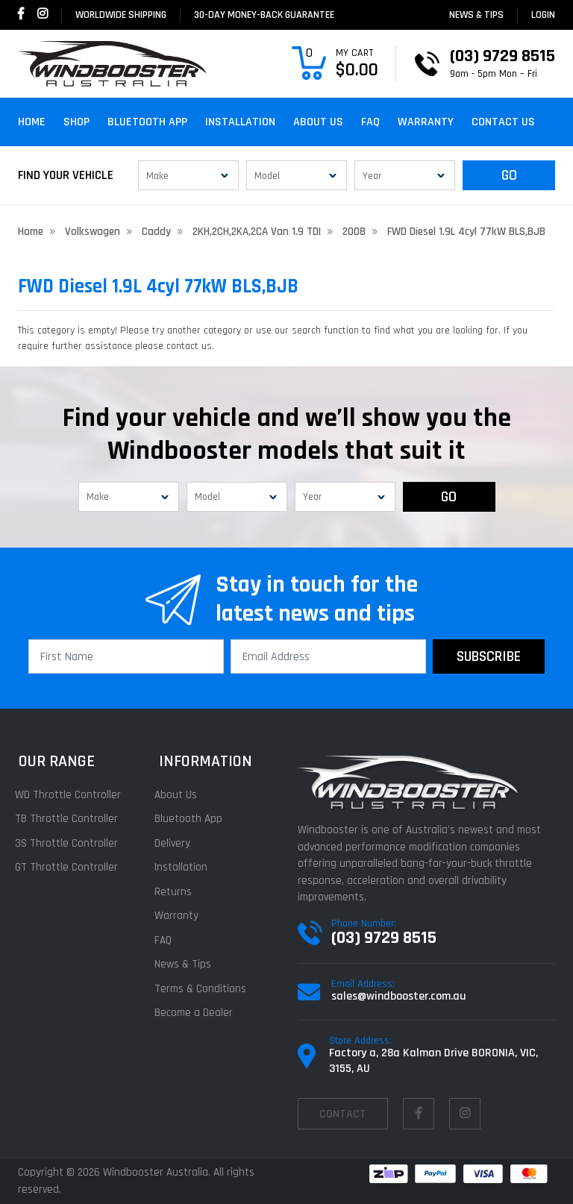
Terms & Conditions (204, 989)
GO (509, 175)
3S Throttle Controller (69, 843)
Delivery (176, 843)
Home (32, 122)
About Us (318, 122)
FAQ (370, 122)
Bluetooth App (147, 122)
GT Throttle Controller (69, 867)
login (543, 15)
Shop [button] (76, 122)
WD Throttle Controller (71, 795)
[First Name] (126, 656)
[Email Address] (328, 656)
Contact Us (503, 122)
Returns (176, 892)
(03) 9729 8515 (383, 937)
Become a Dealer (197, 1013)
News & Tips (476, 15)
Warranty (426, 122)
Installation (240, 122)
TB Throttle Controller (69, 819)
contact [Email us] (342, 1114)
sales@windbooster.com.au (398, 996)
